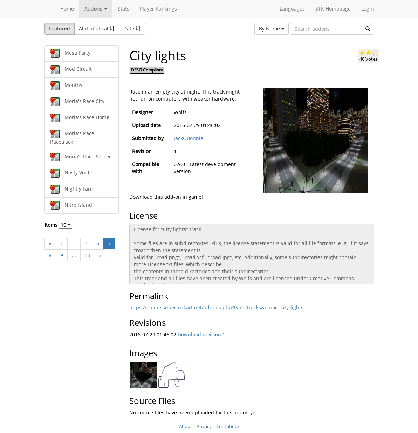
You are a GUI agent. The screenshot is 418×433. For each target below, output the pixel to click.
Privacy (204, 426)
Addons (95, 8)
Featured (59, 28)
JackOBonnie (188, 138)
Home (67, 8)
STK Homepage (333, 8)
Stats (123, 8)
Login (367, 8)
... (74, 243)
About (185, 426)
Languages (292, 8)
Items (58, 225)
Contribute (227, 426)
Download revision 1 (201, 334)
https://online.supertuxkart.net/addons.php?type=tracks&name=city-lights (216, 307)
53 (87, 255)
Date (132, 28)
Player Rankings (158, 8)
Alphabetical (97, 28)
